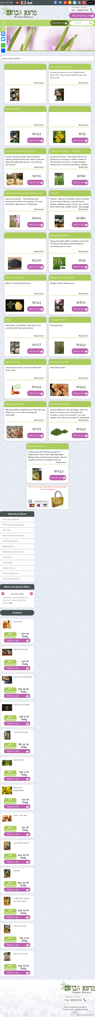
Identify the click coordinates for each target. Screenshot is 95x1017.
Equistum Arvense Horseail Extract (24, 193)
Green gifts (8, 562)
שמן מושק (17, 621)
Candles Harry (8, 568)
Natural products (17, 513)
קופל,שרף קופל (19, 925)
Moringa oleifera (14, 404)
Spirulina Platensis (60, 404)
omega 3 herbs (13, 108)
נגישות (2, 29)
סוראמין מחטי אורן (21, 842)
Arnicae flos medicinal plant (20, 151)
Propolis (54, 193)
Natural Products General (13, 535)
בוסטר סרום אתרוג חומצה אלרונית (21, 900)
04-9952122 (80, 9)
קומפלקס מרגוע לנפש (22, 676)
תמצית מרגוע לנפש (21, 704)
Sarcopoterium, (58, 319)
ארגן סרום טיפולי (20, 732)
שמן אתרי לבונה (20, 815)
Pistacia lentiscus (15, 277)
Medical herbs (9, 546)
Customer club (59, 22)
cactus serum (13, 361)
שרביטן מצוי (18, 759)
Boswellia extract (37, 446)
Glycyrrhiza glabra (59, 235)
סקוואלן (16, 870)
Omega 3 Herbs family (62, 277)
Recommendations (10, 573)
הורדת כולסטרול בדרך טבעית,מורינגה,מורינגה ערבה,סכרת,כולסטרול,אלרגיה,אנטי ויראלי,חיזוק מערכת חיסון (67, 67)
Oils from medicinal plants (14, 525)
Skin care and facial (11, 519)
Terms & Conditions (11, 579)
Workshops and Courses (13, 552)
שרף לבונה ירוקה (20, 953)
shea (8, 319)
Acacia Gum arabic (60, 361)
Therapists (7, 557)
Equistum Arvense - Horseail (65, 151)
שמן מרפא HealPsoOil (18, 789)
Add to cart (34, 140)
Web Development (85, 1014)
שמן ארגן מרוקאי (20, 649)
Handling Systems (10, 541)
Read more (39, 83)
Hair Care (7, 530)
